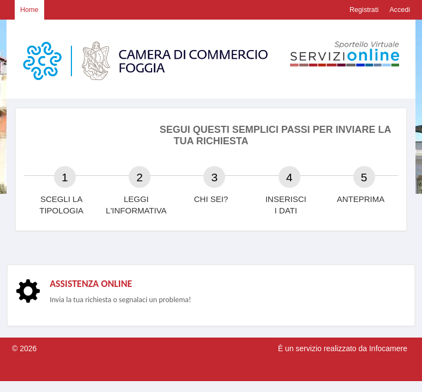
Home (29, 10)
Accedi (399, 10)
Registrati (363, 10)
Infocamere (388, 348)
